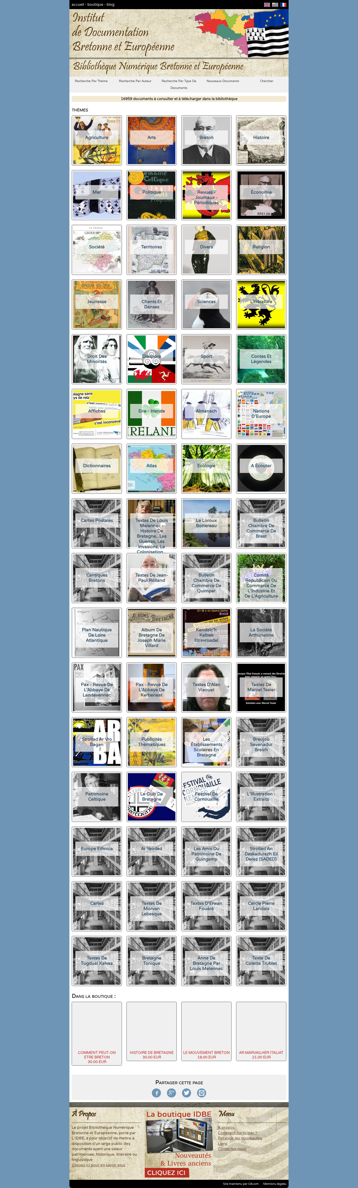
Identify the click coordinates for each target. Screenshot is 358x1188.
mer (96, 192)
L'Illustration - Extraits (261, 796)
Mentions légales (274, 1184)
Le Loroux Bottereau (206, 523)
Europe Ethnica (97, 848)
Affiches (96, 411)
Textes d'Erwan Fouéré (206, 906)
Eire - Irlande (151, 411)
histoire (261, 137)
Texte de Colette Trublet (261, 961)
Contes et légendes (261, 359)
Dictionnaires (97, 465)
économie (261, 192)
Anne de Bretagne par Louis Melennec (206, 963)
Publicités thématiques (151, 742)
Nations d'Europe (261, 413)
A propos (226, 1127)
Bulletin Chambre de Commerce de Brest (261, 528)
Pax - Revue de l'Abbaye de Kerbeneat (152, 690)
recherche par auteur (135, 81)
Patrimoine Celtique (96, 796)
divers (206, 247)
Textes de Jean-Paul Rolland (151, 578)
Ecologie (206, 465)
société (97, 247)
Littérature (261, 301)
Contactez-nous (232, 1149)
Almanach (206, 411)
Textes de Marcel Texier (261, 687)
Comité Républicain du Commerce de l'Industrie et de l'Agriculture (261, 586)
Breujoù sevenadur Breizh (261, 744)
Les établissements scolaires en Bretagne (206, 747)
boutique (95, 4)
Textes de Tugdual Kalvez (97, 961)
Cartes (96, 903)
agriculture (96, 137)
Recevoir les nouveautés (240, 1138)
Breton (206, 137)
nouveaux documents (223, 81)
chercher (266, 81)
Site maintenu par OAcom (241, 1184)
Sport (206, 356)
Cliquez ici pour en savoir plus (98, 1165)
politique (151, 192)
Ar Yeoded (151, 848)
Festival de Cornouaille (206, 796)
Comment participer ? (237, 1133)
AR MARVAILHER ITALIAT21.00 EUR (261, 1055)
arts (151, 137)
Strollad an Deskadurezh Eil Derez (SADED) (261, 854)
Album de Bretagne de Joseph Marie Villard (151, 637)
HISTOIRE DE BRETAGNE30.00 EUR (152, 1055)
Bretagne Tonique (151, 961)
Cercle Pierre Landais (261, 906)
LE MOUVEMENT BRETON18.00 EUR (206, 1055)
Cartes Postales (97, 520)
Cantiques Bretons (96, 578)
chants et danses (152, 304)
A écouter (261, 465)
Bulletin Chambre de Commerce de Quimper (206, 583)
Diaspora (151, 356)
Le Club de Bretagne (151, 796)
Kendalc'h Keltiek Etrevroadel (206, 635)
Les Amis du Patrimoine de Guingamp (206, 854)
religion (261, 247)
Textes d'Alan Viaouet (206, 687)
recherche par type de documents (179, 84)
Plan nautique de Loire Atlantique (97, 635)
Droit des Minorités (97, 359)
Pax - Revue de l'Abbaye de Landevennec (97, 690)
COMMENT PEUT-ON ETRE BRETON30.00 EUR (97, 1057)
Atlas (151, 465)
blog (110, 4)
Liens (222, 1144)
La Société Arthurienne (261, 632)
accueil (78, 4)
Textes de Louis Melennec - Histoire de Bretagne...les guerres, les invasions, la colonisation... (151, 536)
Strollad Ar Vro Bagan (97, 742)
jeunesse (96, 301)
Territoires (151, 247)
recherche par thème (91, 81)
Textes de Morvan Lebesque (151, 909)
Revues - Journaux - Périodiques (206, 197)
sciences (206, 301)
